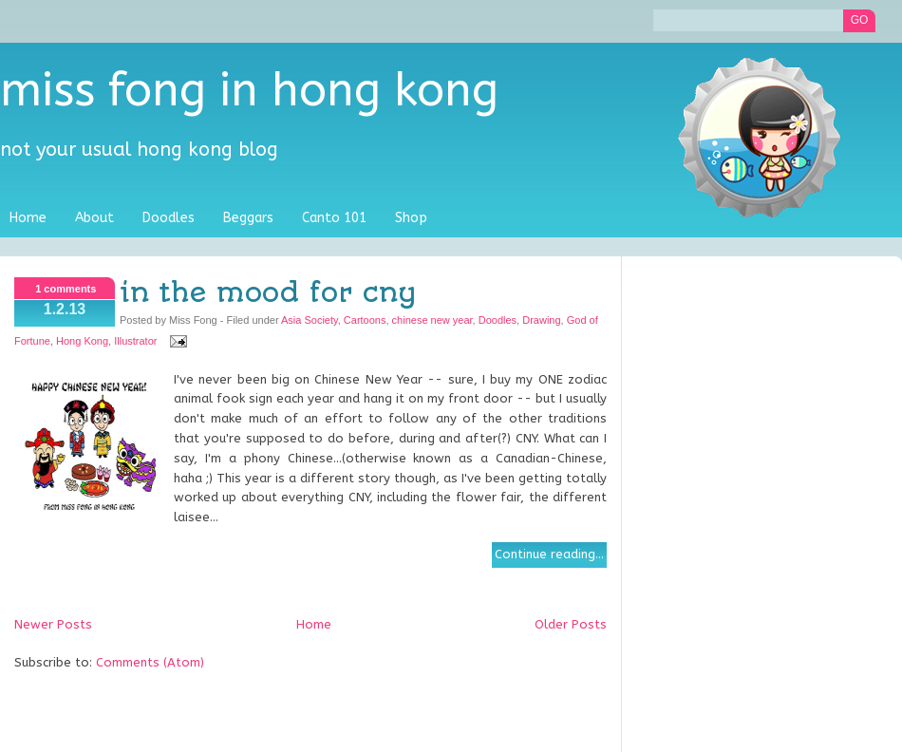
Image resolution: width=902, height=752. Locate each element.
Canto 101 (334, 218)
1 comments (65, 288)
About (94, 218)
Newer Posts (53, 624)
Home (28, 218)
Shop (411, 218)
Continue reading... (549, 554)
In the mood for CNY (268, 293)
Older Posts (571, 624)
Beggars (248, 218)
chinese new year (432, 320)
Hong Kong (82, 341)
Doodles (168, 218)
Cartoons (365, 320)
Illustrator (135, 341)
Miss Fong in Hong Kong (249, 91)
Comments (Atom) (150, 662)
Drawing (541, 320)
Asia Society (309, 320)
